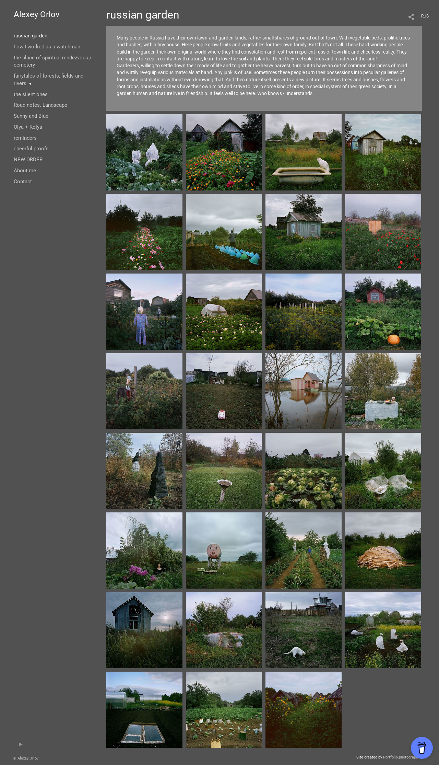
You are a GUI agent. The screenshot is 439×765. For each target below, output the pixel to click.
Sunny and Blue (31, 116)
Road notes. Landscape (40, 105)
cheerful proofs (31, 149)
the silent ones (31, 94)
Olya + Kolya (28, 127)
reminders (25, 138)
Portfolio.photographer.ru (404, 757)
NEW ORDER (28, 160)
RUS (425, 16)
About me (25, 170)
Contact (23, 181)
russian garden (30, 36)
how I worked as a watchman (47, 47)
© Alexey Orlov (25, 758)
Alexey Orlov (37, 14)
